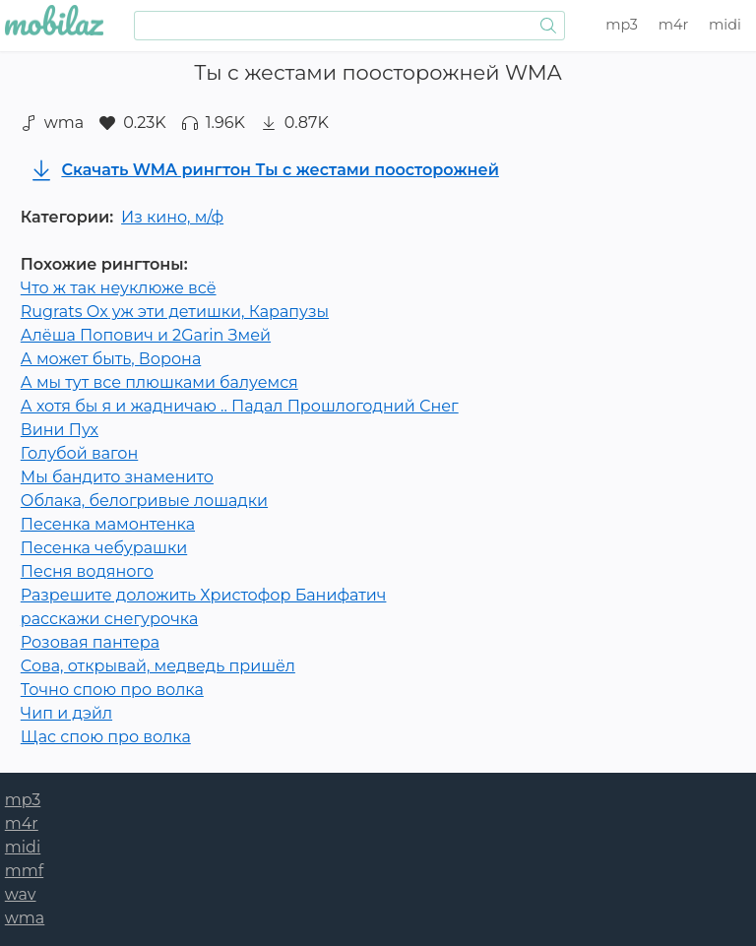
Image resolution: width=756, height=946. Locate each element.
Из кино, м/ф (172, 217)
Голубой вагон (79, 453)
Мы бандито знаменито (117, 477)
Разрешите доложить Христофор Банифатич (204, 595)
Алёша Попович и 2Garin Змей (146, 335)
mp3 (621, 24)
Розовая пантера (90, 642)
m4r (674, 24)
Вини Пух (59, 429)
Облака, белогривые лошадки (144, 500)
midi (725, 24)
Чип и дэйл (66, 713)
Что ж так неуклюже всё (119, 288)
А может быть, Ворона (111, 358)
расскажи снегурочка (109, 618)
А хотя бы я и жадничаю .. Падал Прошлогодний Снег (240, 406)
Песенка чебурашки (104, 547)
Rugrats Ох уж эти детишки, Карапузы (175, 311)
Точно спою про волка (112, 689)
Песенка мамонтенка (108, 524)
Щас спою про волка (106, 736)
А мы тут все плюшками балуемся (159, 382)
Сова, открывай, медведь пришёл (158, 666)
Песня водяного (87, 571)
